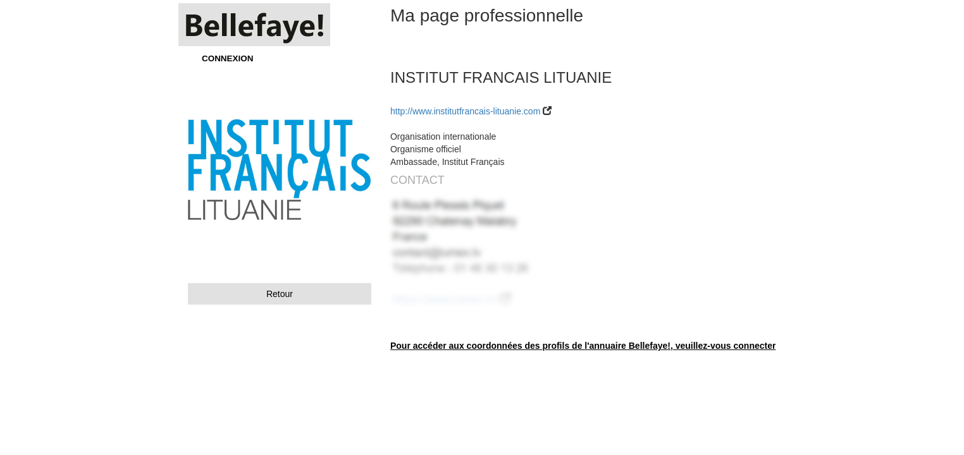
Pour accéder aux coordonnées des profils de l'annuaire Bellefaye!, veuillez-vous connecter (583, 346)
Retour (279, 294)
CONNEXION (227, 58)
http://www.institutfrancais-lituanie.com (465, 111)
